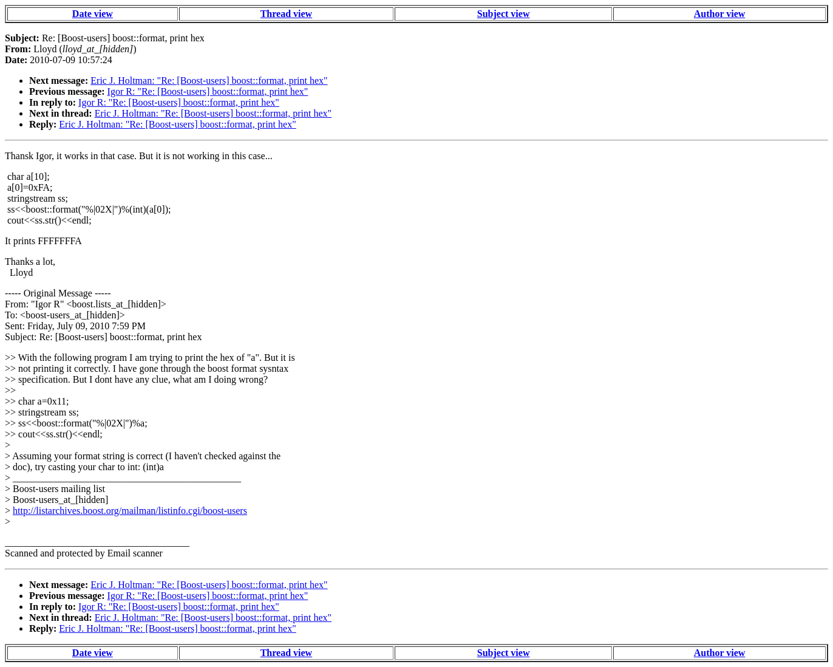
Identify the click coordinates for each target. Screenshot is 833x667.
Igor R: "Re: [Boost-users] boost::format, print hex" (207, 91)
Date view (92, 14)
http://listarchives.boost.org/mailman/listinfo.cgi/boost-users (130, 510)
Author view (720, 14)
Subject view (503, 14)
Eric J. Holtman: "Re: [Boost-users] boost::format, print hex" (208, 80)
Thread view (286, 14)
